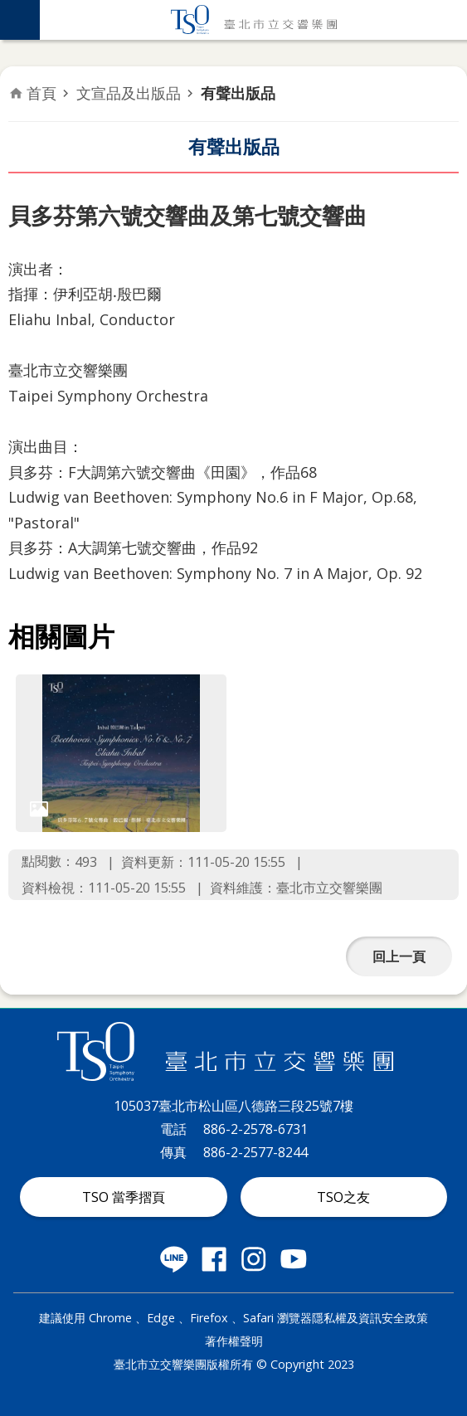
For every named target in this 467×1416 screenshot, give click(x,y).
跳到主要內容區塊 (8, 8)
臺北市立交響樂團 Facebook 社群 (214, 1259)
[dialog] (121, 753)
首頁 (41, 93)
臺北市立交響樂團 (253, 20)
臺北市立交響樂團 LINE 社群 (174, 1259)
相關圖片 (61, 636)
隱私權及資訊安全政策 (370, 1318)
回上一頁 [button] (399, 956)
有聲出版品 (238, 93)
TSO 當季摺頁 (123, 1197)
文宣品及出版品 (128, 93)
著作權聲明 (234, 1341)
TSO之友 (343, 1197)
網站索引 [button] (20, 20)
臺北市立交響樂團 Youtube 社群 (294, 1259)
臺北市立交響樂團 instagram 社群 (254, 1259)
